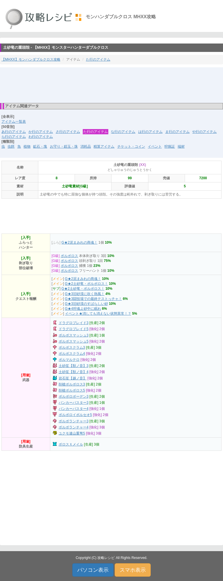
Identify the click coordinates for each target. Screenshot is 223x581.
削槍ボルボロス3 (72, 384)
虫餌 (11, 146)
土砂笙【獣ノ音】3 (74, 366)
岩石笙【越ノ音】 (73, 378)
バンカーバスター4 (74, 409)
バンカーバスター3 (74, 403)
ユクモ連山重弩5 (72, 433)
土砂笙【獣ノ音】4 (74, 372)
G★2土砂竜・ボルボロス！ (86, 284)
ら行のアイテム (13, 137)
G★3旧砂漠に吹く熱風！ (85, 294)
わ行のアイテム (40, 137)
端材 (181, 146)
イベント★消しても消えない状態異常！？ (98, 314)
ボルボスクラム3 (72, 347)
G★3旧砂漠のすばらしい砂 (86, 304)
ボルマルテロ (69, 360)
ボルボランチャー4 (74, 427)
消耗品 (85, 146)
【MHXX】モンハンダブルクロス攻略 (30, 59)
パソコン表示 (93, 570)
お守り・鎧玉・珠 (64, 146)
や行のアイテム (204, 132)
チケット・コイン (131, 146)
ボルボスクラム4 (72, 354)
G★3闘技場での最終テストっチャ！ (93, 299)
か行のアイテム (40, 132)
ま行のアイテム (177, 132)
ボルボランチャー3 (74, 421)
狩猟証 (169, 146)
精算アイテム (103, 146)
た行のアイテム (98, 59)
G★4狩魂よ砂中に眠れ (83, 309)
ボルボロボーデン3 (74, 396)
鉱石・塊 (40, 146)
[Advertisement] (111, 85)
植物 (27, 146)
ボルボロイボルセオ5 (75, 415)
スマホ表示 (133, 570)
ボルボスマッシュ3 (74, 335)
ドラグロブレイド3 (74, 323)
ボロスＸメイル (71, 444)
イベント (155, 146)
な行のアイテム (123, 132)
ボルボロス (69, 256)
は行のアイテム (150, 132)
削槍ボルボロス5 (72, 390)
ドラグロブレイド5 (74, 329)
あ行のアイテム (13, 132)
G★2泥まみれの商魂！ (80, 242)
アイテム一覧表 (13, 122)
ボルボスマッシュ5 (74, 341)
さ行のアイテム (68, 132)
